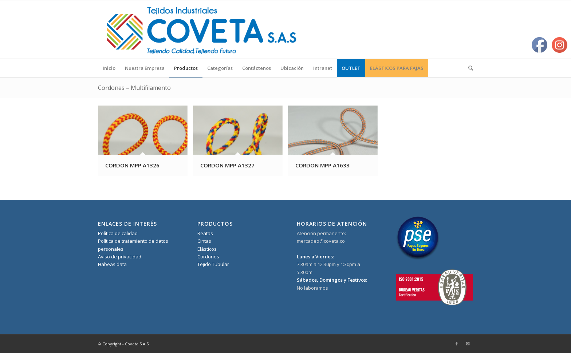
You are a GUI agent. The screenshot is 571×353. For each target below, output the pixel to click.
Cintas (204, 241)
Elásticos (207, 249)
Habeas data (112, 264)
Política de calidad (118, 233)
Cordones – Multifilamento (134, 88)
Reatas (205, 233)
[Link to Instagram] (467, 343)
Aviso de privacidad (119, 256)
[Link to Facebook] (456, 343)
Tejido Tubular (213, 264)
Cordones (208, 256)
